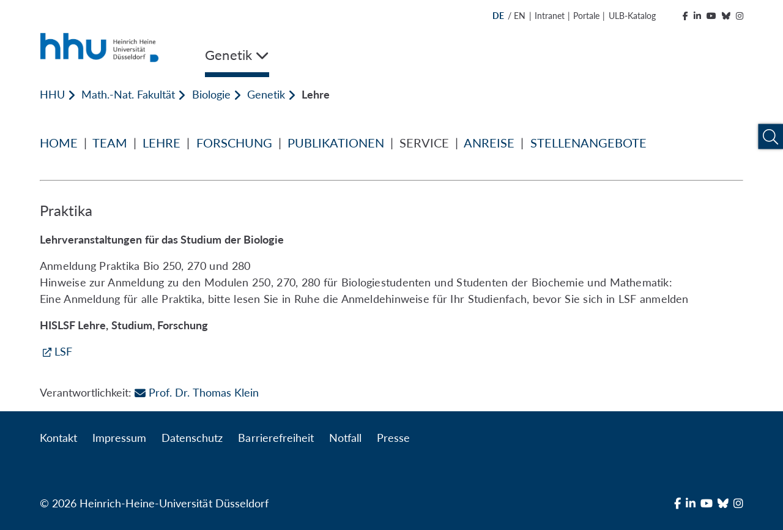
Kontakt (58, 437)
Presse (393, 437)
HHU (52, 94)
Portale (586, 15)
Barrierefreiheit (275, 437)
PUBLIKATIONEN (336, 142)
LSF (63, 351)
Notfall (345, 437)
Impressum (119, 437)
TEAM (109, 142)
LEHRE (161, 142)
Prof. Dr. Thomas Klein (196, 392)
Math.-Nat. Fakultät (128, 94)
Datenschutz (192, 437)
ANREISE (489, 142)
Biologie (211, 94)
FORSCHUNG (234, 142)
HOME (59, 142)
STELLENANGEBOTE (588, 142)
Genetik (266, 94)
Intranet (550, 15)
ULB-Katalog (632, 15)
